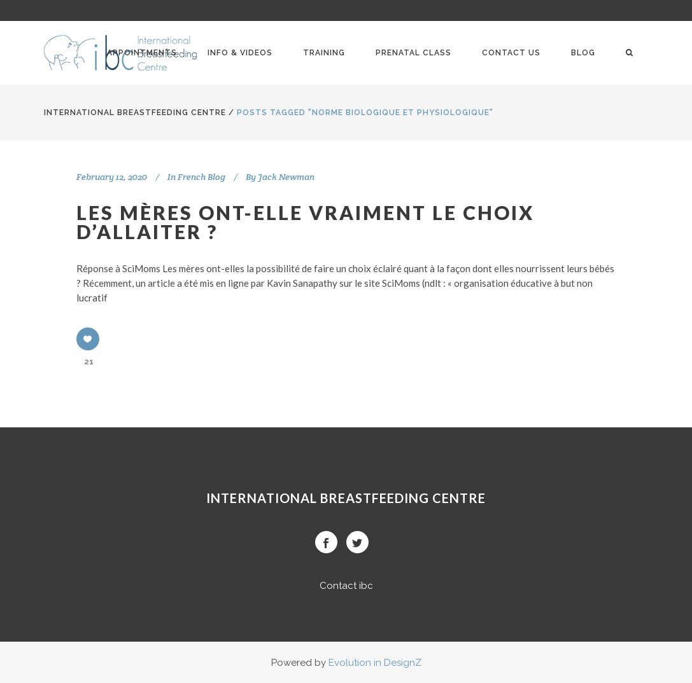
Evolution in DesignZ (374, 662)
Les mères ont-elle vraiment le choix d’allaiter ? (305, 222)
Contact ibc (346, 585)
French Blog (201, 177)
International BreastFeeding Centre (135, 112)
